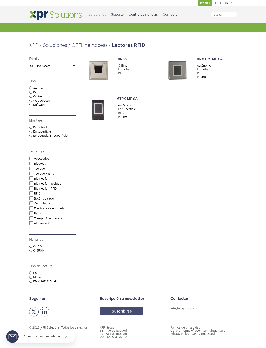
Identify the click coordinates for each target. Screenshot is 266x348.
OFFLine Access (89, 45)
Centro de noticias (143, 14)
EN (216, 3)
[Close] (66, 337)
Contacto (170, 14)
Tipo (32, 81)
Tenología (36, 151)
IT (236, 3)
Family (34, 59)
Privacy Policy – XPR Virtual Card (192, 333)
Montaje (35, 120)
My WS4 (205, 3)
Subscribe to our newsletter (42, 336)
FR (221, 3)
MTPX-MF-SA (127, 99)
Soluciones (97, 14)
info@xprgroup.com (184, 308)
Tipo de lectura (41, 266)
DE (231, 3)
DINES (121, 59)
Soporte (117, 14)
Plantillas (36, 239)
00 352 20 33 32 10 (113, 337)
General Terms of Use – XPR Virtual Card (198, 330)
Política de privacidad (185, 327)
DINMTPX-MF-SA (209, 59)
